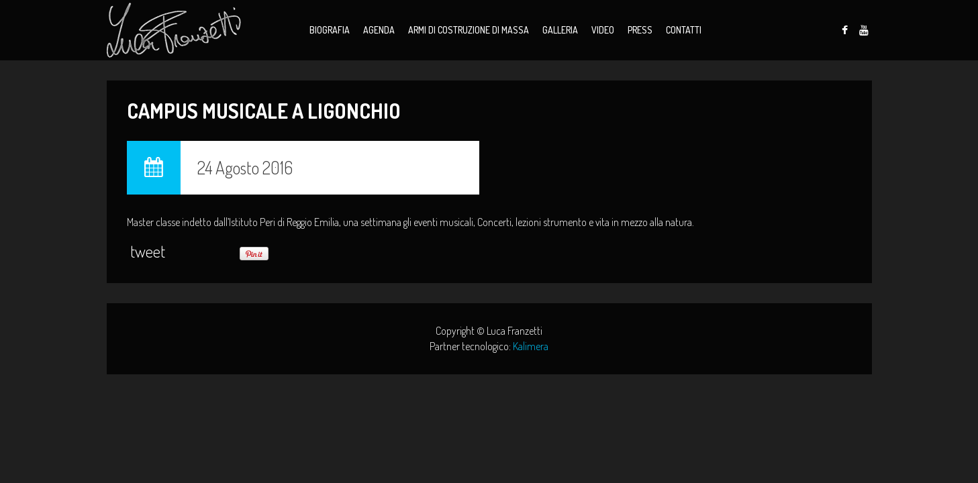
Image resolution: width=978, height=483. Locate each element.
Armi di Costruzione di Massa (468, 30)
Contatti (683, 30)
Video (602, 30)
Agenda (379, 30)
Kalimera (530, 346)
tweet (147, 251)
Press (640, 30)
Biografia (329, 30)
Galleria (560, 30)
